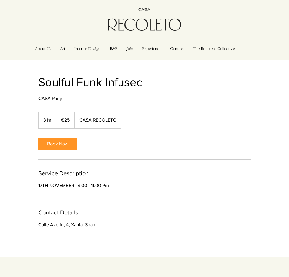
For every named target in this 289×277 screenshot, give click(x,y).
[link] (57, 144)
